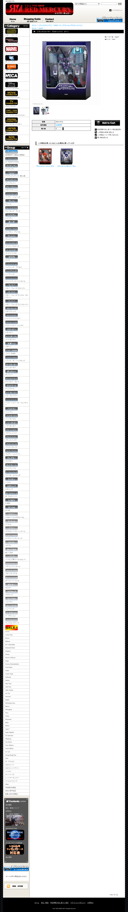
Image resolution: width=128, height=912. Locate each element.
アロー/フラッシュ (11, 188)
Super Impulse (9, 732)
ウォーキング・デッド (12, 209)
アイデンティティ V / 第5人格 (15, 174)
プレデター (11, 459)
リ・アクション (11, 614)
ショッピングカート (109, 19)
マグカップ (11, 593)
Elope (7, 661)
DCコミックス (11, 59)
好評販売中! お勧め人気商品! (15, 153)
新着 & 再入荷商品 (11, 794)
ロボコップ (11, 487)
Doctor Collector (10, 657)
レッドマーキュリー (12, 778)
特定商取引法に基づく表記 (59, 903)
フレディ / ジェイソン (12, 452)
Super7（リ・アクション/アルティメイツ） (68, 25)
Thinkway (8, 739)
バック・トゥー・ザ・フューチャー (16, 402)
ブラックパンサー (11, 438)
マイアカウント (117, 10)
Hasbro (7, 680)
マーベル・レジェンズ (12, 473)
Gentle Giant (9, 674)
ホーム (13, 19)
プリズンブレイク (11, 445)
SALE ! (11, 628)
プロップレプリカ (11, 572)
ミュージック (11, 607)
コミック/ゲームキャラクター (15, 112)
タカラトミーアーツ (12, 768)
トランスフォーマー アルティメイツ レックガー (45, 157)
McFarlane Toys (10, 703)
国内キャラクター (11, 130)
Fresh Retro (8, 667)
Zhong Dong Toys (10, 755)
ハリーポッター (11, 424)
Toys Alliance (9, 745)
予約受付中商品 (10, 787)
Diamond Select (10, 648)
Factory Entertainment (12, 664)
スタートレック (11, 309)
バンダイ (8, 771)
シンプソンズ (11, 272)
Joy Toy (7, 693)
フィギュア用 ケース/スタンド (15, 557)
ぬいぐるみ (11, 550)
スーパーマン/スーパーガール (15, 279)
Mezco (7, 706)
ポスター (11, 586)
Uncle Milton (9, 748)
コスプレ (11, 543)
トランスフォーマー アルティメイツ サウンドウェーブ (66, 157)
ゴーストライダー (11, 251)
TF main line (9, 735)
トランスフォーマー (12, 41)
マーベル (11, 50)
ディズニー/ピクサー (12, 85)
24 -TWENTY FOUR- (12, 160)
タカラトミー (9, 765)
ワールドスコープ (11, 781)
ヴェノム (11, 202)
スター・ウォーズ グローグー (15, 286)
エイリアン (11, 216)
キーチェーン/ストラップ (13, 536)
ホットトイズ (9, 774)
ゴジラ (11, 258)
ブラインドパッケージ (12, 564)
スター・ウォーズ (11, 32)
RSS (14, 886)
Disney (7, 654)
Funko (7, 670)
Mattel (7, 700)
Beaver (7, 638)
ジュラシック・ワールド (13, 265)
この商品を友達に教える (105, 132)
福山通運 (9, 857)
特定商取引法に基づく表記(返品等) (109, 129)
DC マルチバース (11, 494)
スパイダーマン (11, 337)
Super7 (7, 729)
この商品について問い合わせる (107, 135)
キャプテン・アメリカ (12, 230)
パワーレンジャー (11, 431)
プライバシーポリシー (78, 903)
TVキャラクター (11, 103)
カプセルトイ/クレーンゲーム (15, 529)
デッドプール (11, 387)
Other (7, 784)
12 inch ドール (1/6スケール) (14, 515)
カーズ (11, 223)
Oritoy (7, 716)
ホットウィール (11, 466)
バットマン (11, 410)
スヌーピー (11, 330)
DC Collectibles (10, 645)
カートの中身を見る (16, 868)
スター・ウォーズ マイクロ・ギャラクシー (16, 294)
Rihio (7, 722)
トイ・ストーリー (11, 394)
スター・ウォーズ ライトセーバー (16, 302)
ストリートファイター (12, 316)
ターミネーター (11, 365)
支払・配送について (32, 19)
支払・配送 (45, 903)
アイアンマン (11, 167)
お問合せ (50, 19)
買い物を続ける (102, 137)
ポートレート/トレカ (12, 579)
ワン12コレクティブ (12, 621)
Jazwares (8, 696)
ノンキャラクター (11, 139)
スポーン (11, 344)
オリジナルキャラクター (13, 121)
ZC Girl (11, 508)
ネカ (11, 77)
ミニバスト (11, 600)
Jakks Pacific (9, 690)
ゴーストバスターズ (12, 244)
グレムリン (11, 237)
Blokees (7, 641)
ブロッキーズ (11, 68)
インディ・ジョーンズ (12, 195)
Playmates (8, 719)
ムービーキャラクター (12, 94)
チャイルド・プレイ (12, 380)
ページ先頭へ (114, 895)
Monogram (8, 709)
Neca (6, 713)
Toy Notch (8, 742)
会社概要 (9, 805)
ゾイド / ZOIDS (11, 351)
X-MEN (11, 501)
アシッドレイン (11, 181)
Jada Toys (8, 687)
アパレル (11, 522)
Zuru (6, 758)
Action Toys (9, 635)
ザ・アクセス (9, 761)
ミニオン (11, 480)
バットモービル (11, 417)
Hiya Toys (8, 683)
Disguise (8, 651)
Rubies (7, 726)
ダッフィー (11, 373)
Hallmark (8, 677)
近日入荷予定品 (10, 791)
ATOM (20, 886)
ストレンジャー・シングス (14, 323)
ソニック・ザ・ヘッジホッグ (15, 358)
